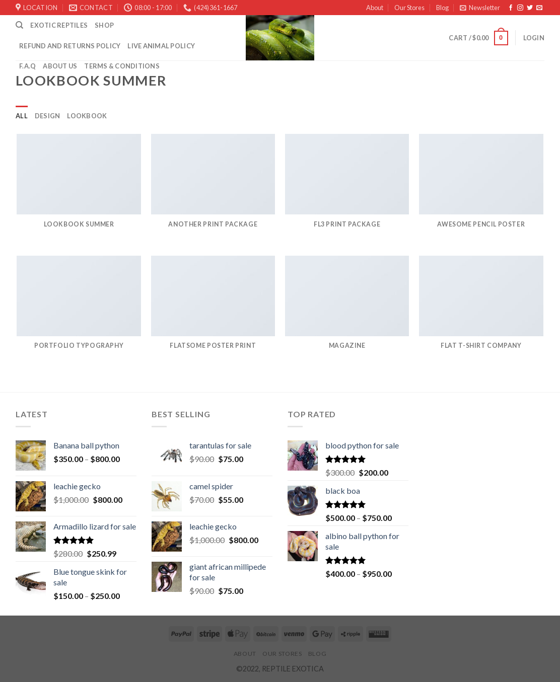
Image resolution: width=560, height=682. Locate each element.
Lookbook (87, 116)
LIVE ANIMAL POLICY (161, 46)
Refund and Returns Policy (69, 46)
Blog (442, 8)
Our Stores (409, 8)
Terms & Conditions (122, 66)
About (374, 8)
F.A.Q (27, 66)
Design (47, 116)
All (22, 116)
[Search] (19, 25)
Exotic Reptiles (59, 25)
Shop (104, 25)
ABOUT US (60, 66)
